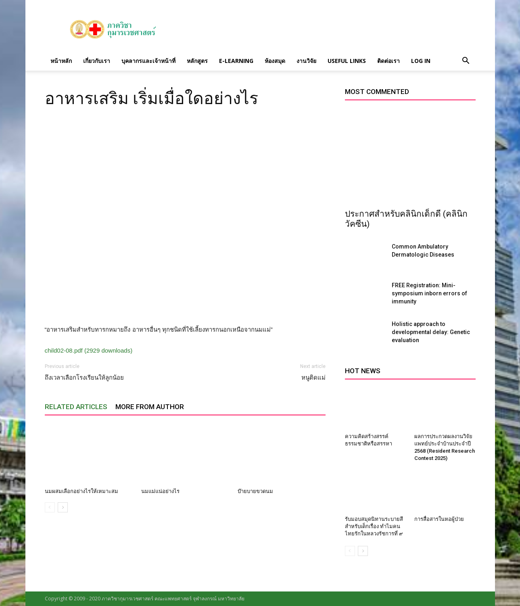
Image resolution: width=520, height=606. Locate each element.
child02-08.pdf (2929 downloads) (89, 350)
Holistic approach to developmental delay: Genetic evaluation (431, 332)
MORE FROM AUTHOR (149, 407)
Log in (420, 61)
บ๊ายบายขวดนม (255, 491)
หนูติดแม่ (313, 377)
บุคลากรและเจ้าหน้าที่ (148, 61)
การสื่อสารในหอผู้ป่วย (439, 519)
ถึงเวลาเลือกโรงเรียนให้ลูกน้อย (84, 377)
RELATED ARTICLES (76, 407)
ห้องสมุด (275, 61)
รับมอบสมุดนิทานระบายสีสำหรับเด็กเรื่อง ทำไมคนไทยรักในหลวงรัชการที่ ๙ (374, 526)
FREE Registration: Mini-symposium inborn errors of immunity (429, 293)
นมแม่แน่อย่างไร (160, 491)
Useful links (347, 61)
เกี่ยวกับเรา (96, 61)
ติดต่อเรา (388, 61)
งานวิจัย (306, 61)
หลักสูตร (197, 61)
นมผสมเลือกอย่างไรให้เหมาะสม (81, 491)
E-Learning (236, 61)
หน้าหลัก (61, 61)
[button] (466, 61)
